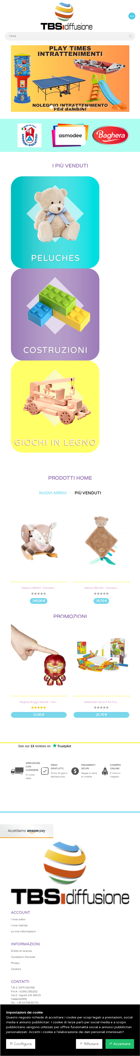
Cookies (16, 969)
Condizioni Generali (23, 957)
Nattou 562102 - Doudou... (101, 587)
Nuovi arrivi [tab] (53, 493)
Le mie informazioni (23, 931)
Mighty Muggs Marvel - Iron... (39, 702)
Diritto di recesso (21, 951)
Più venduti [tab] (88, 493)
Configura (21, 1044)
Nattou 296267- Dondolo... (39, 587)
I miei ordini (18, 919)
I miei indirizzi (19, 925)
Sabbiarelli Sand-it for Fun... (101, 702)
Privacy (15, 963)
